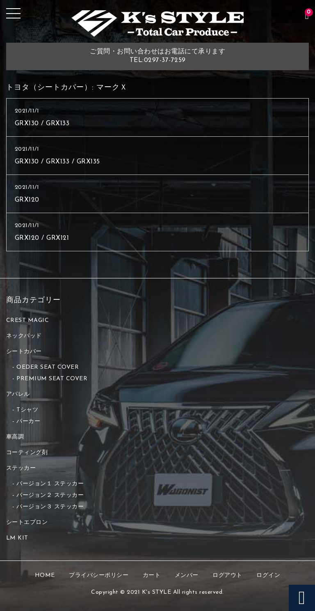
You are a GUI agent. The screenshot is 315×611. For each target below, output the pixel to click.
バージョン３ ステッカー (50, 507)
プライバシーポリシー (98, 575)
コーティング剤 (27, 453)
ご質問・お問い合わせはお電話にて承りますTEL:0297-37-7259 (157, 56)
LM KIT (17, 538)
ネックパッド (24, 336)
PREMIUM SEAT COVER (51, 379)
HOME (45, 575)
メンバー (187, 575)
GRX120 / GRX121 (42, 238)
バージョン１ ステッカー (50, 484)
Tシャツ (27, 410)
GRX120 (27, 200)
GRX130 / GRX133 (42, 123)
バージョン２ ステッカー (50, 495)
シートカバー (24, 352)
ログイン (268, 575)
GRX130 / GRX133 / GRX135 (57, 161)
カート (152, 575)
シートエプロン (27, 522)
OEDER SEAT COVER (47, 367)
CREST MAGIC (27, 320)
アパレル (18, 394)
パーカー (28, 421)
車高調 (15, 437)
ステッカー (21, 468)
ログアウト (227, 575)
